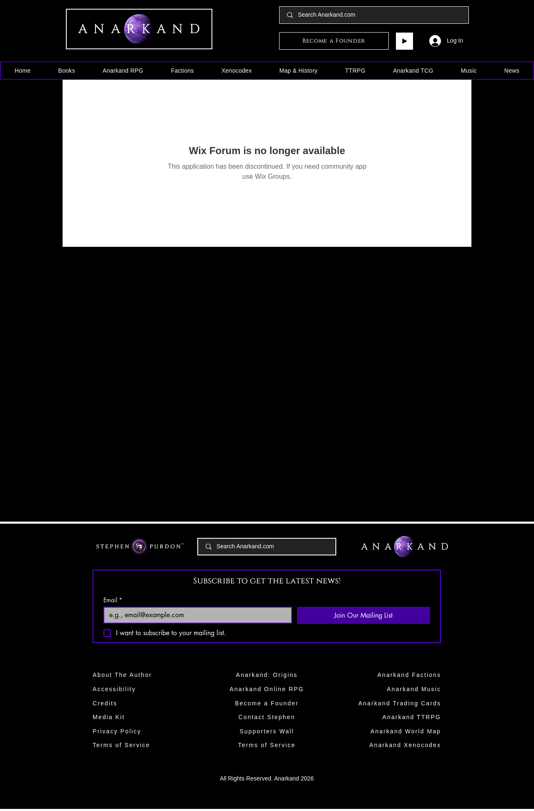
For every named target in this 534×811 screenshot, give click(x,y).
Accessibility (114, 689)
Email (112, 599)
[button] (67, 70)
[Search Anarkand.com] (374, 15)
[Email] (195, 615)
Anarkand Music (414, 689)
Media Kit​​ (109, 717)
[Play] (404, 41)
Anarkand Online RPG (266, 689)
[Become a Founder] (334, 41)
